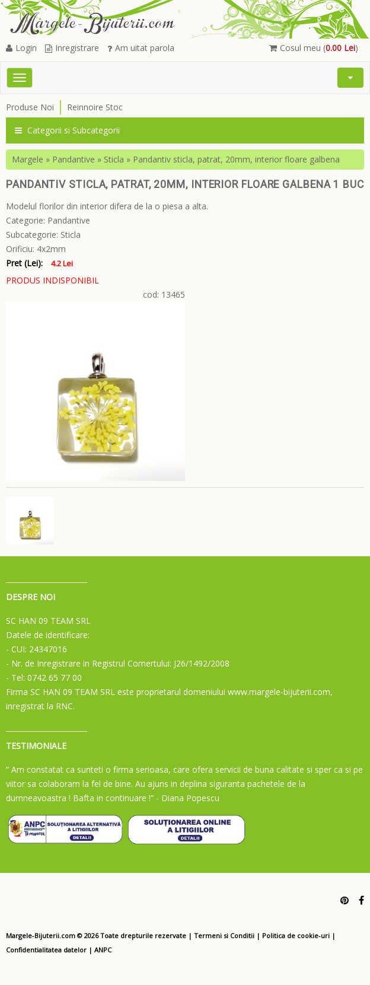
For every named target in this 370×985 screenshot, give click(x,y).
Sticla (114, 159)
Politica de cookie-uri (296, 935)
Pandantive (73, 159)
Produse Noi (30, 107)
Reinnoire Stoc (95, 107)
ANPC (102, 949)
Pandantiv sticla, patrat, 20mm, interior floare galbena (236, 159)
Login (21, 47)
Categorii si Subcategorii (67, 130)
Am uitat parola (140, 47)
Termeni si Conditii (224, 935)
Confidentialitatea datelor (46, 949)
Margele (27, 159)
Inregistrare (72, 47)
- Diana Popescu (187, 798)
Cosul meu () (313, 47)
